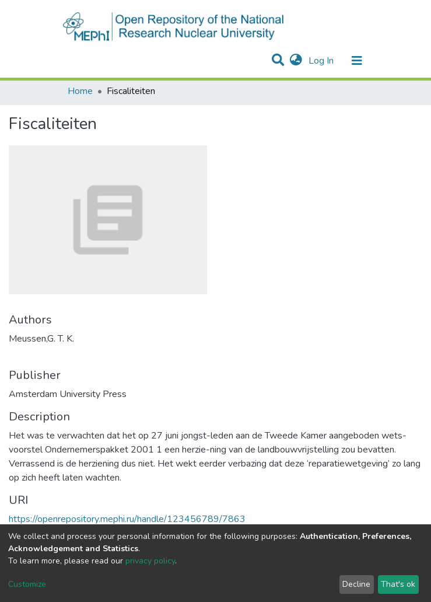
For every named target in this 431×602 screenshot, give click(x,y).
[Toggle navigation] (357, 60)
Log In (322, 60)
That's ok (398, 584)
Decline (356, 584)
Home (80, 91)
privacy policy (150, 560)
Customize (27, 584)
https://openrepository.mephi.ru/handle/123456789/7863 (127, 519)
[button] (296, 61)
